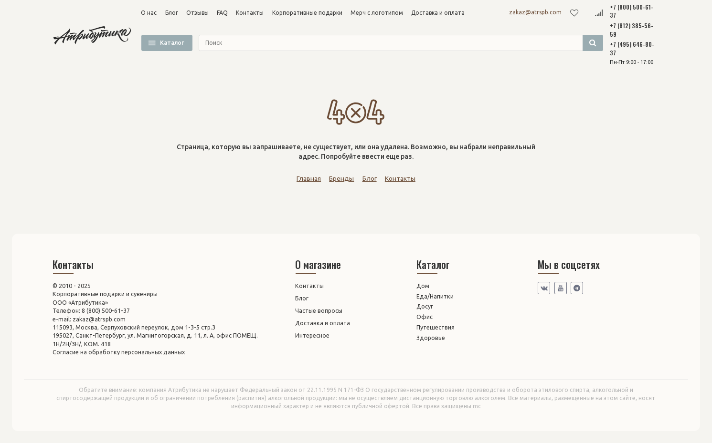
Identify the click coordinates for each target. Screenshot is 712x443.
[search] (401, 43)
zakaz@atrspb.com (535, 12)
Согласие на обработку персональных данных (119, 352)
